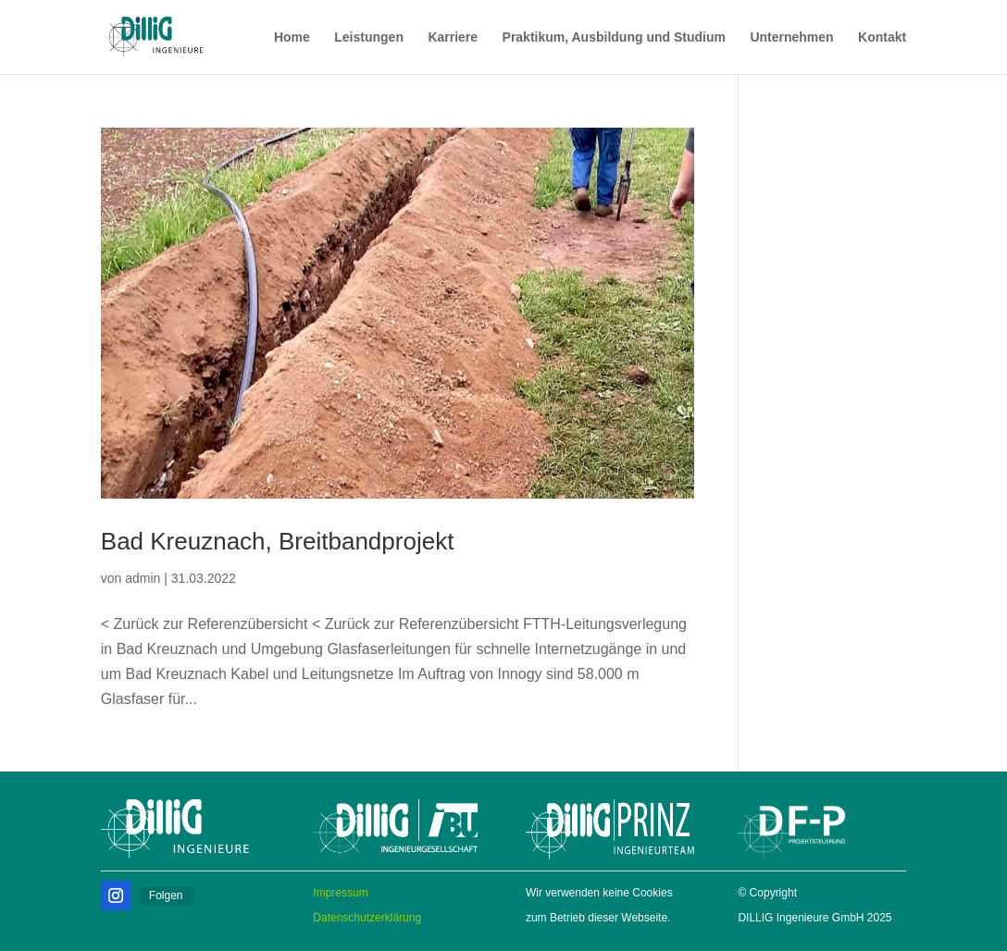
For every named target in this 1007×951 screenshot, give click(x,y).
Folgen (166, 895)
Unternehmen (791, 37)
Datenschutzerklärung (367, 917)
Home (292, 37)
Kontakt (882, 37)
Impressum (340, 892)
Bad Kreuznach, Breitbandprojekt (277, 541)
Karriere (453, 37)
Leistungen (369, 37)
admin (142, 578)
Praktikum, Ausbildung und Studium (614, 37)
